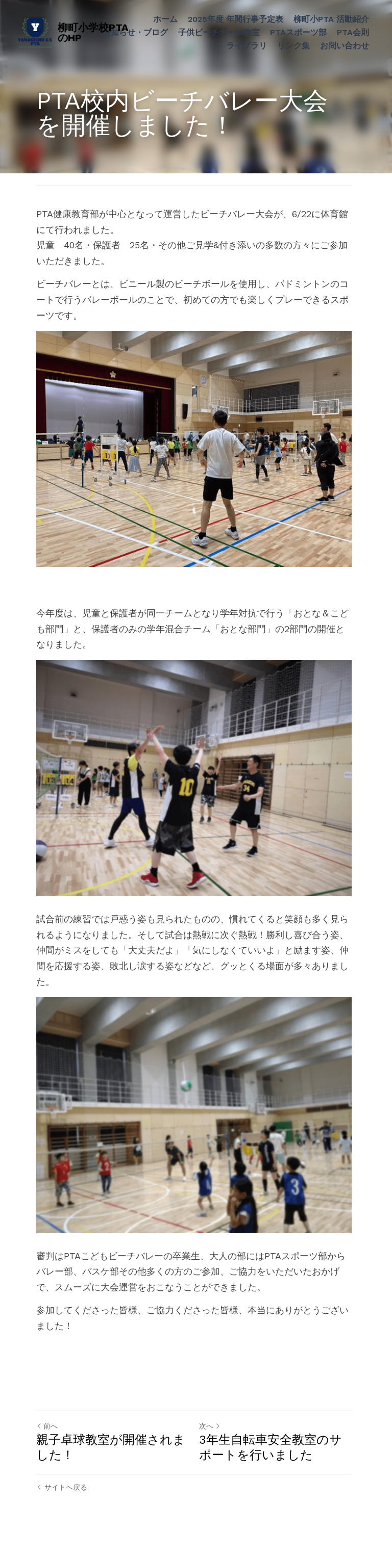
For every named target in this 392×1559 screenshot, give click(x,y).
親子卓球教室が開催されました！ (110, 1457)
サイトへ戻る (61, 1497)
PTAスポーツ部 (298, 32)
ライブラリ (246, 45)
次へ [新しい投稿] (212, 1436)
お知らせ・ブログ (135, 32)
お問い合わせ (344, 45)
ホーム (165, 19)
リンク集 (293, 45)
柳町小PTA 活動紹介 (331, 19)
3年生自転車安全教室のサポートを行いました (272, 1457)
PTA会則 (353, 32)
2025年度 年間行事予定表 (235, 19)
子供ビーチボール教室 (219, 32)
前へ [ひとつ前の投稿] (47, 1436)
